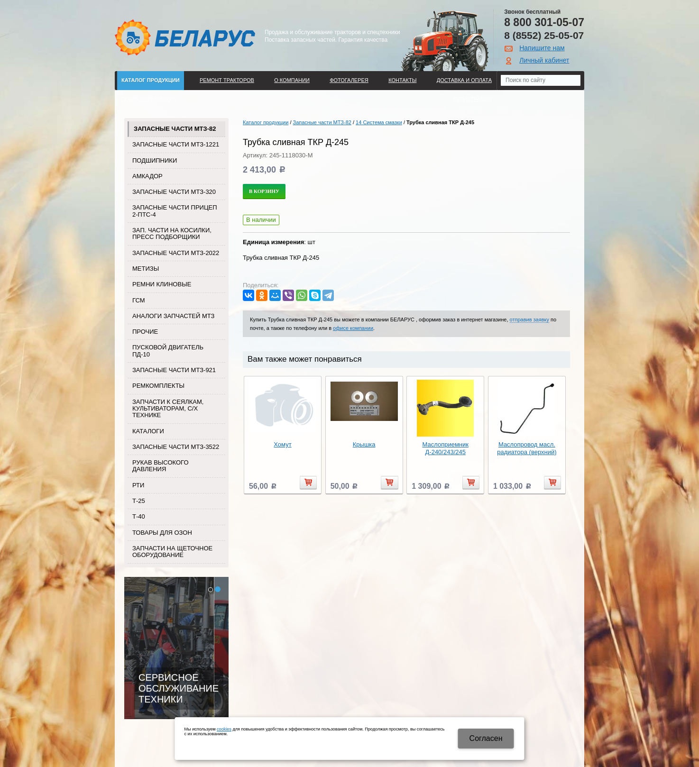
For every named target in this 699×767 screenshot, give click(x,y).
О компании (292, 80)
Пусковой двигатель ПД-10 (167, 350)
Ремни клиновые (161, 284)
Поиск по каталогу (149, 99)
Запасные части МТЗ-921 (174, 370)
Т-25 (138, 500)
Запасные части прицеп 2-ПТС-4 (174, 211)
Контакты (402, 80)
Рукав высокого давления (160, 466)
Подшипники (154, 160)
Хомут (282, 444)
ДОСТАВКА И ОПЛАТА (464, 80)
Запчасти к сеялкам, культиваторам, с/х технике (167, 408)
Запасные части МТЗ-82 (175, 128)
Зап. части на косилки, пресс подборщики (172, 233)
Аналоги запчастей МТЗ (173, 316)
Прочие (145, 331)
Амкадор (147, 176)
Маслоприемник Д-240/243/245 (446, 448)
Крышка (364, 444)
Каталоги (148, 431)
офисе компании (353, 328)
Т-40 (138, 516)
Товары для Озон (162, 532)
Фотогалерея (349, 80)
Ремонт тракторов (227, 80)
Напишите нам (541, 48)
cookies (224, 729)
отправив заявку (529, 319)
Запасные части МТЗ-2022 (175, 252)
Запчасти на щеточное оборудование (172, 551)
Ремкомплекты (158, 385)
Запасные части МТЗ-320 (174, 191)
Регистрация (472, 99)
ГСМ (138, 300)
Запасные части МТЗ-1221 (175, 144)
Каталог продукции (150, 80)
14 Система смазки (379, 122)
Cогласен (486, 738)
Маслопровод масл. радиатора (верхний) (526, 448)
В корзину (264, 191)
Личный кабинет (544, 60)
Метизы (145, 268)
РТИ (138, 485)
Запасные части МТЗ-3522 (175, 446)
